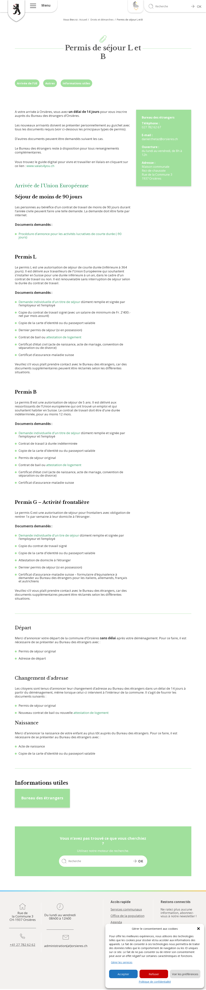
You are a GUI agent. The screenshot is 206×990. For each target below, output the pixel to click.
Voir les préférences (185, 974)
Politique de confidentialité (155, 981)
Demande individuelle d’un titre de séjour (49, 302)
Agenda (116, 922)
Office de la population (128, 915)
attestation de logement (64, 337)
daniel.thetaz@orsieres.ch (160, 139)
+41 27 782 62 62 (22, 944)
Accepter (123, 974)
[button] (198, 928)
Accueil (83, 19)
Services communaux (126, 909)
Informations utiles (76, 83)
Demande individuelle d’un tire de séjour (49, 535)
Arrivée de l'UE (27, 83)
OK (196, 6)
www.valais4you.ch (40, 166)
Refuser (154, 974)
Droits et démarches (102, 19)
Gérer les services (121, 962)
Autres (50, 83)
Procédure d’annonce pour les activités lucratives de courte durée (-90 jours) (70, 235)
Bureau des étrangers (42, 797)
